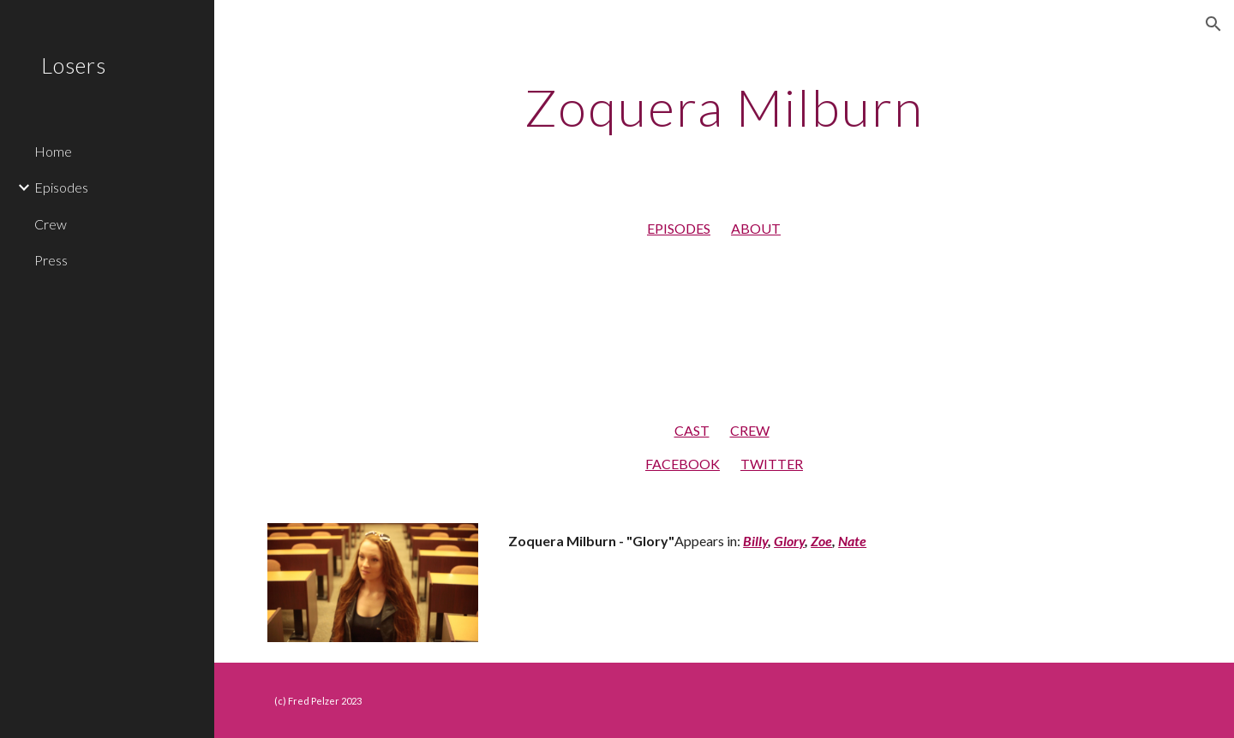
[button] (1213, 24)
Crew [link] (50, 224)
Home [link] (53, 151)
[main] (724, 107)
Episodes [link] (61, 187)
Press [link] (51, 260)
